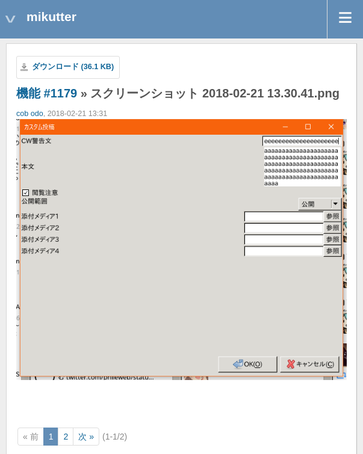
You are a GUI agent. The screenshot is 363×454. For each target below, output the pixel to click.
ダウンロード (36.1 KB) (73, 67)
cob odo (29, 113)
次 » (86, 436)
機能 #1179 (46, 93)
